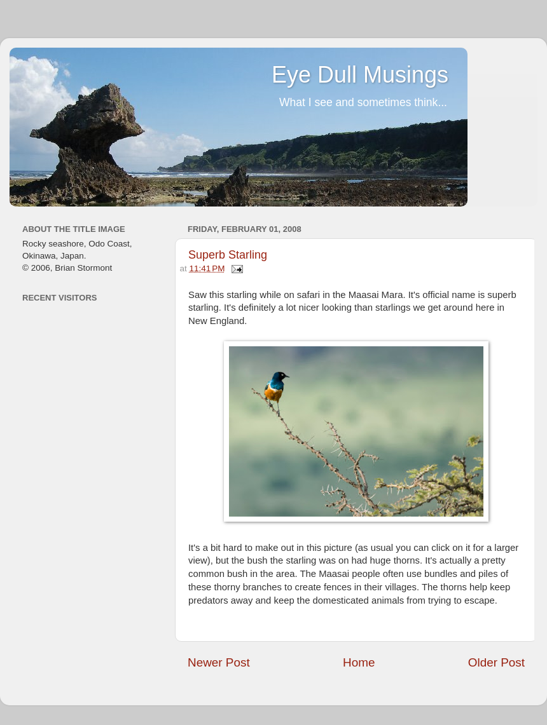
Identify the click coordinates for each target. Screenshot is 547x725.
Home (359, 662)
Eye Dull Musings (360, 75)
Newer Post (219, 662)
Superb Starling (227, 254)
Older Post (496, 662)
